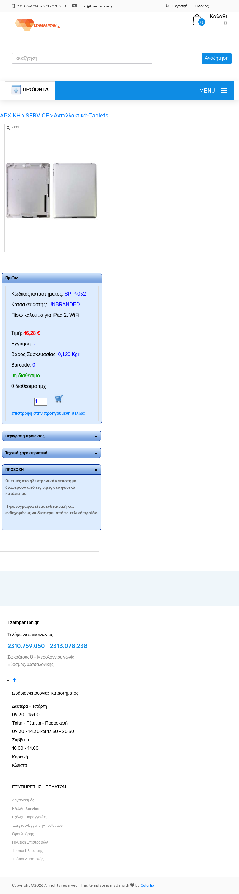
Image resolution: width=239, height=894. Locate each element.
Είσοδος (202, 6)
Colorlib (147, 885)
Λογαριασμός (23, 800)
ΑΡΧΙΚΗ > (13, 115)
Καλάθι (218, 16)
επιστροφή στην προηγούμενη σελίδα (48, 413)
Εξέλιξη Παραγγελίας (29, 817)
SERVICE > (39, 115)
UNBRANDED (64, 304)
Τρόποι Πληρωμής (27, 851)
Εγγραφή (179, 6)
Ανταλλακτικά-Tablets (81, 115)
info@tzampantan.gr (97, 6)
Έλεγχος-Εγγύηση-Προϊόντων (37, 825)
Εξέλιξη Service (26, 808)
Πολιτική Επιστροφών (30, 842)
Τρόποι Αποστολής (28, 859)
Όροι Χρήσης (23, 834)
